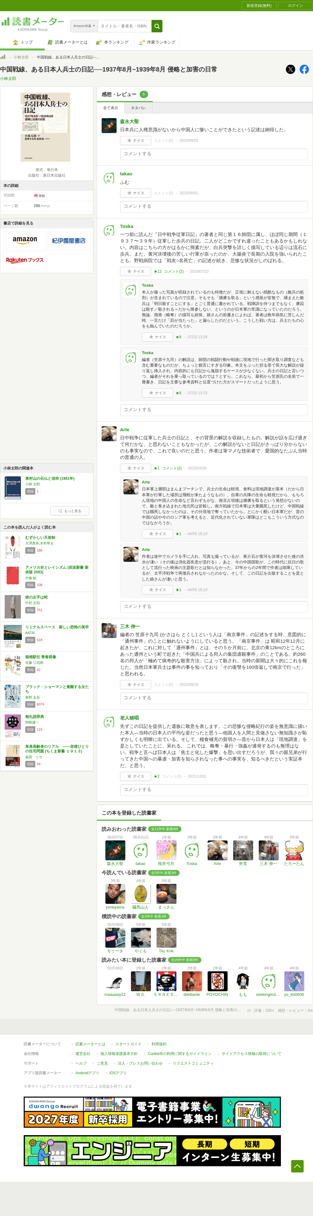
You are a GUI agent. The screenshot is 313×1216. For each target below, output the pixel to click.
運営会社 (82, 1054)
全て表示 (110, 108)
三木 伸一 (130, 626)
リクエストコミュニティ (193, 1063)
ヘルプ (81, 1063)
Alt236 (30, 633)
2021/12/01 (197, 776)
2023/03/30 (197, 468)
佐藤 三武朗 (34, 662)
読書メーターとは (90, 1044)
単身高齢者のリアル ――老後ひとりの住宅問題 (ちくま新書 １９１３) (57, 749)
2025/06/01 (189, 193)
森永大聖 (129, 121)
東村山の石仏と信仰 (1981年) (50, 478)
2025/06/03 (189, 140)
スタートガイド (128, 1044)
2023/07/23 (199, 271)
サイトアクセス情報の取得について (252, 1054)
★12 (157, 271)
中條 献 (30, 578)
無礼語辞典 (34, 716)
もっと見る (69, 511)
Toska (126, 226)
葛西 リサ (33, 757)
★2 (157, 776)
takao (126, 173)
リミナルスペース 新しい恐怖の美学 (57, 627)
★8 (178, 393)
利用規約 (159, 1044)
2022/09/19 (189, 685)
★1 (157, 468)
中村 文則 (32, 603)
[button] (157, 26)
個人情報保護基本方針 (119, 1054)
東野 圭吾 (32, 697)
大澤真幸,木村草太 (39, 543)
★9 (178, 337)
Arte (124, 429)
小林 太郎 (32, 484)
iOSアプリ (118, 1073)
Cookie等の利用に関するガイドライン (180, 1054)
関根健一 (32, 722)
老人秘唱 (129, 717)
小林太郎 (21, 57)
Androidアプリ (87, 1073)
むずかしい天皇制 (40, 537)
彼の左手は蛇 (36, 597)
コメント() (163, 140)
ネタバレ (138, 108)
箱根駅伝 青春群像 (40, 657)
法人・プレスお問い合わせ (140, 1063)
